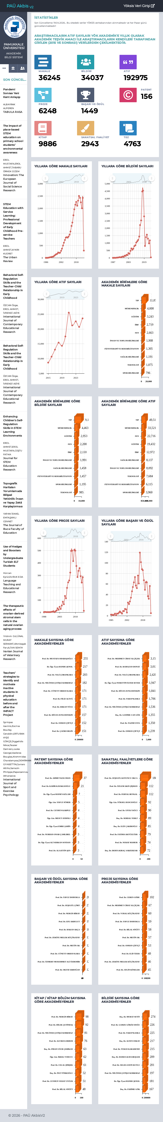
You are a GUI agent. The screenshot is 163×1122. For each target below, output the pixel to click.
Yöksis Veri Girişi (139, 6)
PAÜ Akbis (20, 6)
